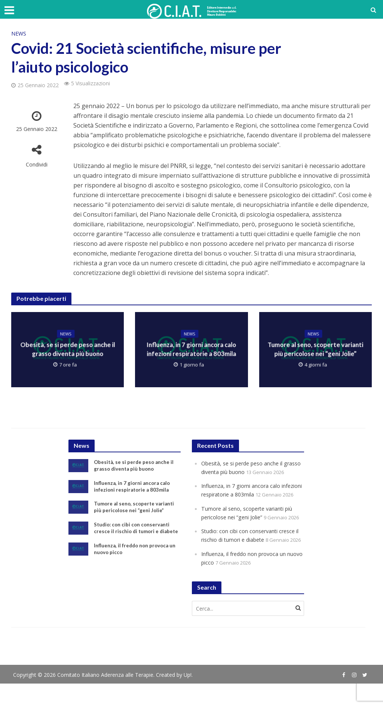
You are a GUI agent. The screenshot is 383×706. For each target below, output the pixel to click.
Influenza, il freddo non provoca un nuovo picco (136, 560)
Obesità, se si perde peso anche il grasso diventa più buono (68, 350)
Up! (188, 696)
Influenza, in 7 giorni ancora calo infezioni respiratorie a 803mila (191, 350)
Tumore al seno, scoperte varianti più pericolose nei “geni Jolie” (315, 350)
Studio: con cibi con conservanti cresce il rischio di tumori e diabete (133, 535)
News (18, 33)
